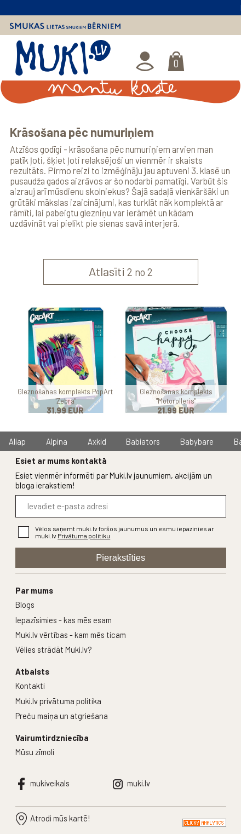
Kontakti (30, 686)
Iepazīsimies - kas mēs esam (63, 620)
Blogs (25, 604)
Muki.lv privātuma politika (58, 701)
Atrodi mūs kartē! (60, 818)
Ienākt (146, 61)
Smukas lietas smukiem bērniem (65, 25)
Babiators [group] (143, 441)
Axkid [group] (97, 441)
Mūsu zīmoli (34, 752)
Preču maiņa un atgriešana (61, 716)
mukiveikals (50, 783)
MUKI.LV (63, 60)
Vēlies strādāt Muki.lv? (53, 649)
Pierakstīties (120, 557)
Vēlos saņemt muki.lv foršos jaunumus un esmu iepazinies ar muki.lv (124, 532)
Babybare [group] (197, 441)
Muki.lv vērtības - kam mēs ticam (70, 635)
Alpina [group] (56, 441)
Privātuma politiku (84, 535)
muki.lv (138, 783)
